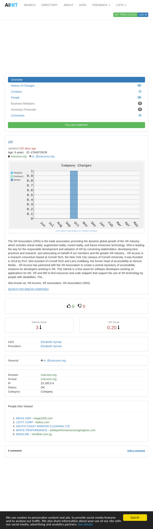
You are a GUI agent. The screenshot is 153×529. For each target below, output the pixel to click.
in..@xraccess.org (43, 156)
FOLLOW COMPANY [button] (76, 125)
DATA (82, 5)
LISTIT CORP (24, 422)
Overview (17, 79)
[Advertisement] (76, 42)
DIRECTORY (49, 5)
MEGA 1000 (23, 418)
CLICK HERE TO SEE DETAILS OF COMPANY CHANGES (76, 231)
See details (85, 524)
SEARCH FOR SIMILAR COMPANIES (28, 289)
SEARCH (29, 5)
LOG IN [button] (143, 14)
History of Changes (76, 85)
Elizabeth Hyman (51, 342)
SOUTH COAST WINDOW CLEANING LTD (43, 426)
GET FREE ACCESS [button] (126, 14)
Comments (76, 115)
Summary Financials (76, 109)
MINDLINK (22, 434)
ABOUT (68, 5)
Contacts (76, 91)
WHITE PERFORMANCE (31, 430)
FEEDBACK (101, 5)
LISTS (121, 5)
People (76, 97)
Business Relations (76, 103)
